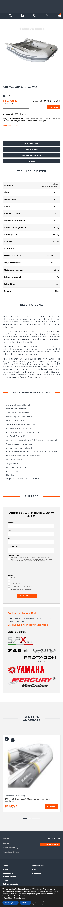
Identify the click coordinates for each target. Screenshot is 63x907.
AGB (34, 869)
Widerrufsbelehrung (10, 848)
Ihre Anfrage (50, 844)
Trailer (6, 880)
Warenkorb (54, 107)
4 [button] (38, 818)
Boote (5, 869)
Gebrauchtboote (10, 884)
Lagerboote (8, 873)
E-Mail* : (11, 530)
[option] (31, 49)
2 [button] (29, 818)
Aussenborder (9, 877)
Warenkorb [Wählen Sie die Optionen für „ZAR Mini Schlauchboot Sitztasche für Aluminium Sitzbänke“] (51, 806)
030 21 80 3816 (52, 838)
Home (5, 866)
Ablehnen (25, 903)
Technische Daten (31, 143)
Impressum (37, 873)
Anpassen (38, 903)
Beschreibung (32, 149)
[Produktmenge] (16, 107)
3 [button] (34, 818)
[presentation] (27, 568)
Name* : (11, 523)
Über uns (6, 843)
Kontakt (6, 839)
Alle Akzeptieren (10, 903)
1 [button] (25, 818)
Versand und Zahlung (11, 125)
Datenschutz (38, 866)
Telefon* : (11, 538)
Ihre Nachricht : (13, 546)
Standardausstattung (31, 155)
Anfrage (31, 161)
